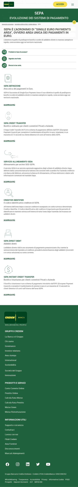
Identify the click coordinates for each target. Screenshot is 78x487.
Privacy (45, 479)
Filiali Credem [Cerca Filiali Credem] (11, 439)
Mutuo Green (10, 407)
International (10, 360)
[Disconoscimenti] (12, 448)
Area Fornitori (11, 444)
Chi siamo (9, 341)
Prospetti (8, 482)
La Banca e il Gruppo (14, 336)
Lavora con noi (11, 434)
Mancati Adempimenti (15, 453)
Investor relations (12, 350)
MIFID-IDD (38, 482)
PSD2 (67, 479)
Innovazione (10, 375)
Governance (10, 346)
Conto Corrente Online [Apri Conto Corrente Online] (14, 388)
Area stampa (10, 355)
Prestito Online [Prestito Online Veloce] (11, 393)
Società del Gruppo (13, 370)
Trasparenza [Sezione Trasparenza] (24, 479)
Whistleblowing (11, 479)
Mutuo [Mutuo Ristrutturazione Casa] (15, 412)
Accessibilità (35, 479)
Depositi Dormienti (21, 482)
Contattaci (9, 429)
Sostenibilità (10, 365)
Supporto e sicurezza (14, 425)
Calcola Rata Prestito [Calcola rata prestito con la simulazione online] (14, 402)
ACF (31, 482)
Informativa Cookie (56, 479)
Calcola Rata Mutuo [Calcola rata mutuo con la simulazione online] (14, 397)
